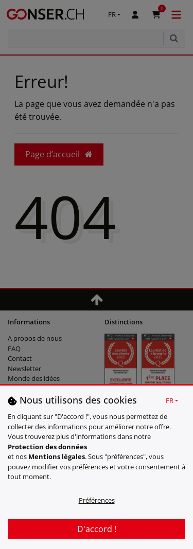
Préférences (97, 500)
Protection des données (47, 446)
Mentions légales (56, 456)
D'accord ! (96, 529)
